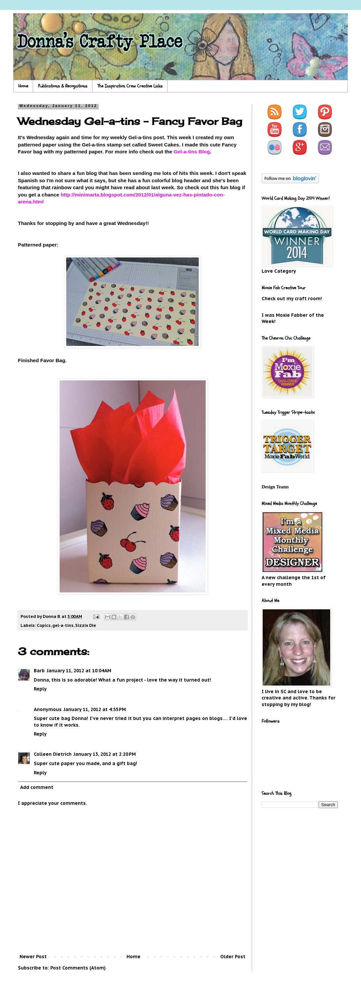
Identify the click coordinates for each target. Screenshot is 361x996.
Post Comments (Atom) (78, 968)
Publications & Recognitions (62, 86)
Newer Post (33, 957)
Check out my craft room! (292, 299)
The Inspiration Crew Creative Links (130, 86)
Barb (39, 671)
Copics (44, 625)
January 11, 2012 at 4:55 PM (95, 709)
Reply (40, 689)
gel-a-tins (63, 625)
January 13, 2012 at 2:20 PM (105, 754)
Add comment (36, 787)
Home (23, 86)
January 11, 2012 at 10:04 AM (79, 671)
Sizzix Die (85, 625)
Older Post (232, 957)
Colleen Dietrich (53, 754)
